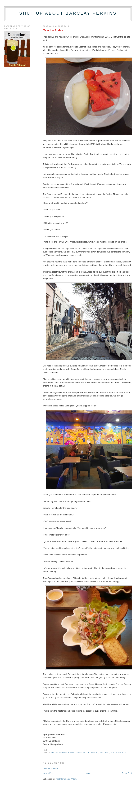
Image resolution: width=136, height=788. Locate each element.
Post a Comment (50, 768)
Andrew (63, 752)
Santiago (104, 752)
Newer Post (48, 773)
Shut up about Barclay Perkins (68, 13)
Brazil (71, 752)
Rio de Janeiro (90, 752)
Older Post (127, 773)
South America (118, 752)
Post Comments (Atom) (66, 779)
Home (88, 773)
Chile (79, 752)
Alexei (54, 752)
